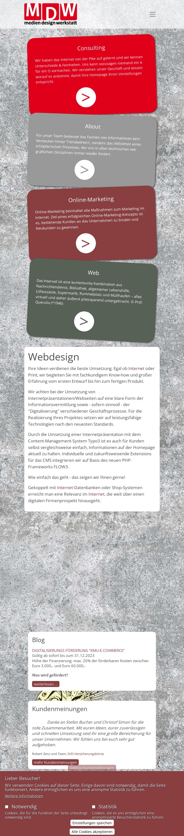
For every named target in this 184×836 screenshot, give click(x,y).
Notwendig (24, 812)
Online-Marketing (91, 199)
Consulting (91, 47)
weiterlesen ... (46, 684)
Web (94, 272)
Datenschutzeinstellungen (92, 773)
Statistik (108, 812)
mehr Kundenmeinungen (55, 762)
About (93, 126)
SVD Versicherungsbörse (85, 753)
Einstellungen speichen (92, 828)
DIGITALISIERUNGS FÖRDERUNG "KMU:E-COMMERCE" (78, 650)
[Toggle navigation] (153, 14)
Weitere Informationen (24, 801)
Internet (136, 368)
